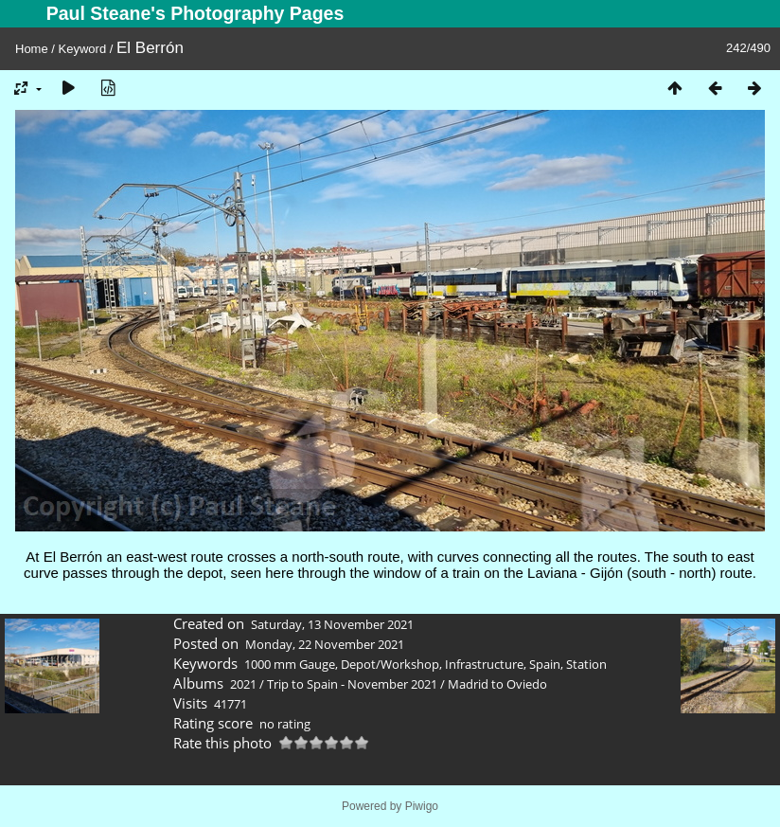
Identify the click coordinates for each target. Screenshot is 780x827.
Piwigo (421, 806)
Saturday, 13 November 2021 (332, 624)
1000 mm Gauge (289, 664)
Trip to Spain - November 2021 (352, 683)
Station (586, 664)
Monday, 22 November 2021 (324, 644)
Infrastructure (484, 664)
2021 (243, 683)
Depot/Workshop (390, 664)
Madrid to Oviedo (497, 683)
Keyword (83, 49)
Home (31, 49)
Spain (544, 664)
